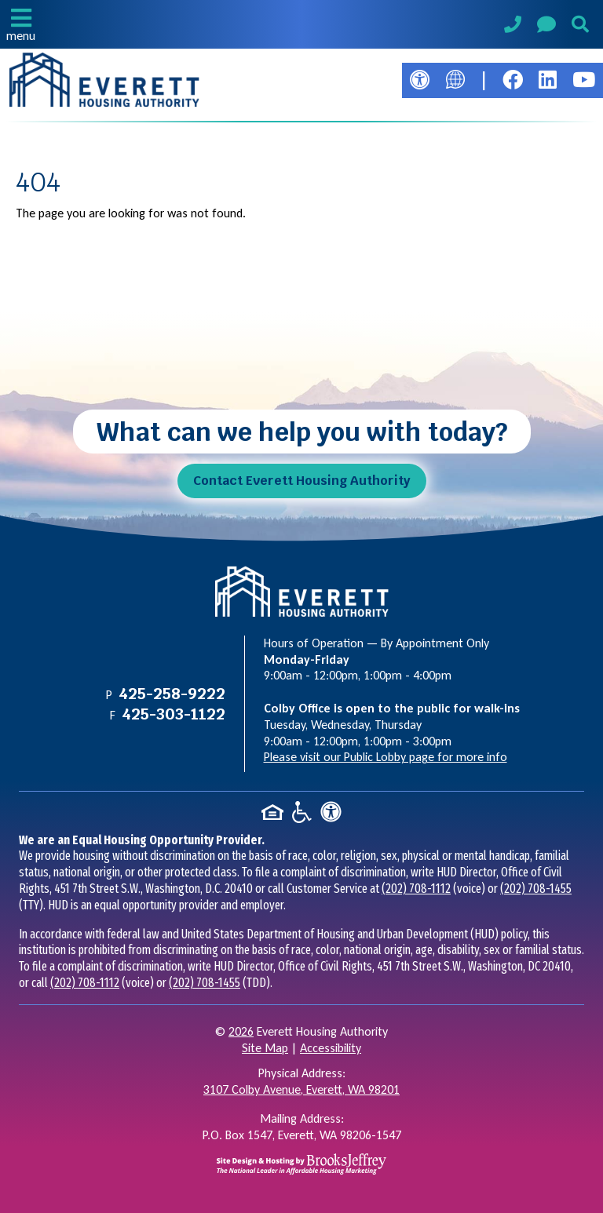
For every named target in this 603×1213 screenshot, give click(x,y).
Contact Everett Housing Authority (302, 480)
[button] (20, 24)
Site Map (265, 1047)
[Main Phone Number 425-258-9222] (512, 26)
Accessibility (330, 1047)
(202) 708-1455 (536, 888)
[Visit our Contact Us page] (546, 27)
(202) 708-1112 (416, 888)
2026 (241, 1031)
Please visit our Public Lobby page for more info (385, 756)
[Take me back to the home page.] (104, 80)
